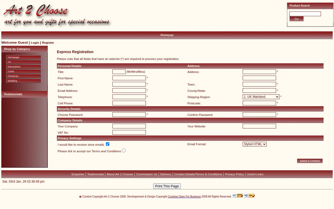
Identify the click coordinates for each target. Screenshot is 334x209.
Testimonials (96, 174)
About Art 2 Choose (120, 174)
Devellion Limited (159, 206)
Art (9, 62)
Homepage (167, 34)
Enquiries (77, 174)
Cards (11, 71)
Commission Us (146, 174)
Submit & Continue (310, 161)
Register (48, 42)
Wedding (12, 81)
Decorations (14, 66)
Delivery (165, 174)
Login (35, 42)
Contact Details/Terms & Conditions (198, 174)
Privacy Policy (234, 174)
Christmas (13, 76)
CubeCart (172, 203)
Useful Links (255, 174)
